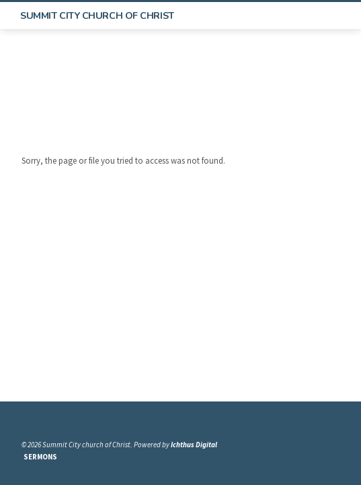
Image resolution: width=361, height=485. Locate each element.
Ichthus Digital (194, 444)
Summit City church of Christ (96, 15)
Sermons (40, 456)
